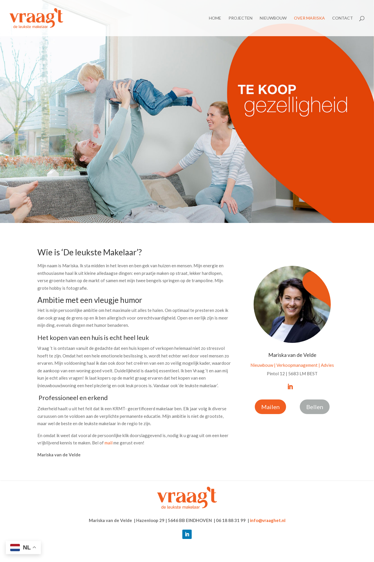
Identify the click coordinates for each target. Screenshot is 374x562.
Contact (342, 18)
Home (215, 18)
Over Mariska (309, 18)
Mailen (270, 406)
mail (108, 442)
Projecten (240, 18)
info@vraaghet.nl (267, 520)
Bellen (314, 406)
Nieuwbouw (273, 18)
